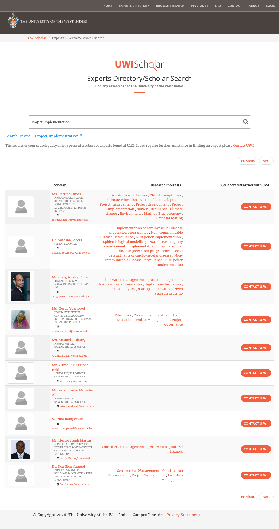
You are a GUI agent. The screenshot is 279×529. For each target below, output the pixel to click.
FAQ (218, 6)
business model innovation (120, 284)
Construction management (123, 447)
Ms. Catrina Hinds (66, 194)
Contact (235, 6)
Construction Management (138, 471)
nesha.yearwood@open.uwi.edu (70, 331)
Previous (248, 161)
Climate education (122, 200)
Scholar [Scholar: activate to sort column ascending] (60, 185)
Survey (142, 209)
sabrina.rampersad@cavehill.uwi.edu (73, 428)
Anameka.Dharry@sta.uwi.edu (69, 355)
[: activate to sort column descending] (27, 185)
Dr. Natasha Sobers (67, 240)
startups (144, 289)
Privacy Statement (183, 515)
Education (123, 315)
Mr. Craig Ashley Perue (70, 277)
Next (266, 161)
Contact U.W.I (243, 146)
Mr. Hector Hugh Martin (71, 440)
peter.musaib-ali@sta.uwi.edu (77, 406)
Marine (149, 214)
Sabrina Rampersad (67, 419)
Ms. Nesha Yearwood (68, 309)
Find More (199, 6)
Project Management (152, 320)
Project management (116, 204)
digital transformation (163, 284)
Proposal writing (169, 218)
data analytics (124, 289)
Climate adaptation (165, 195)
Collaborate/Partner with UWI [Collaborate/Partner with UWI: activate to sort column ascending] (245, 185)
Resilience (159, 209)
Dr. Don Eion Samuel (68, 466)
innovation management (125, 280)
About (254, 6)
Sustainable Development (160, 200)
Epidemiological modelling (124, 242)
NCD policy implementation (158, 237)
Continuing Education (151, 315)
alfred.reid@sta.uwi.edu (73, 381)
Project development (152, 204)
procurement (158, 447)
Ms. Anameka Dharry (68, 340)
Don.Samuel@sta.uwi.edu (74, 484)
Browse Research (170, 6)
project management (164, 280)
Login (271, 6)
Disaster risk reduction (128, 195)
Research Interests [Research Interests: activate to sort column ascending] (166, 185)
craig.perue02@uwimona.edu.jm (70, 296)
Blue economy (169, 214)
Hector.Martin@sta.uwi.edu (75, 458)
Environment (130, 214)
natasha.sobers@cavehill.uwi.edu (71, 252)
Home (107, 6)
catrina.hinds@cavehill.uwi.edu (70, 219)
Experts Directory (134, 6)
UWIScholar (37, 38)
